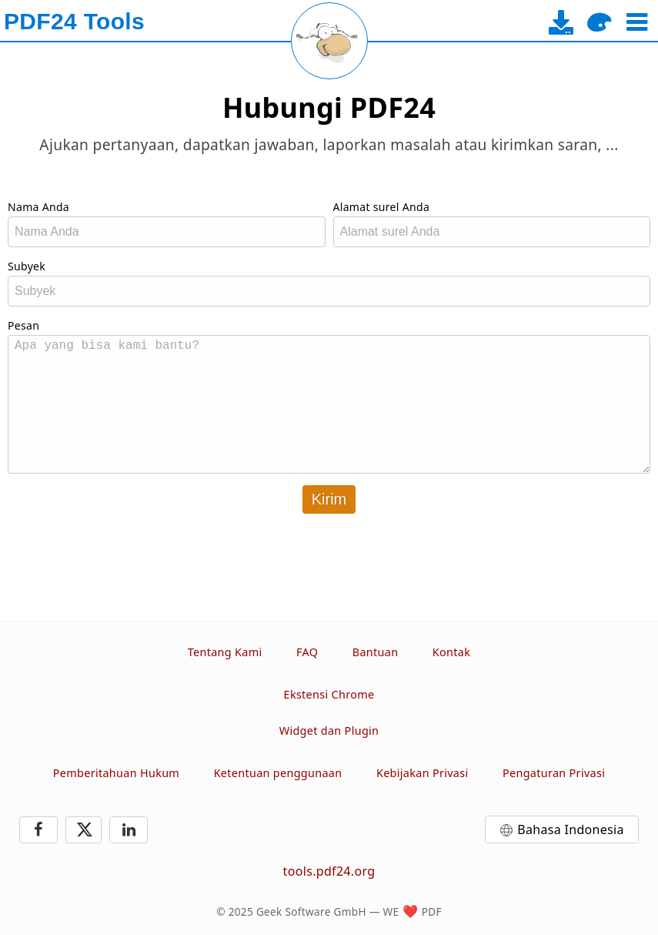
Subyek (26, 266)
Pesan (23, 325)
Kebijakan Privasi (422, 773)
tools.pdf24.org (329, 871)
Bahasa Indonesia (570, 829)
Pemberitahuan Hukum (116, 773)
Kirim (329, 499)
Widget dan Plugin (329, 730)
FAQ (307, 652)
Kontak (451, 652)
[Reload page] (329, 41)
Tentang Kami (225, 652)
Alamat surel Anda (381, 206)
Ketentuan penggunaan (278, 773)
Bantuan (375, 652)
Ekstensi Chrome (329, 694)
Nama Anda (38, 206)
